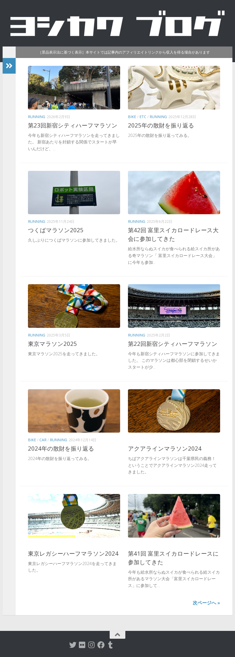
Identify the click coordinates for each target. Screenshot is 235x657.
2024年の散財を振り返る (61, 448)
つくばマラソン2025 (56, 230)
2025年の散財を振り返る (161, 125)
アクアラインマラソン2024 (165, 448)
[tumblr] (110, 645)
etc (142, 116)
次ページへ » (206, 603)
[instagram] (91, 645)
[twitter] (73, 645)
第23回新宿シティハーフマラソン (73, 125)
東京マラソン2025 (52, 343)
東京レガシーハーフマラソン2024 (73, 553)
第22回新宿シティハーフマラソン (173, 343)
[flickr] (82, 645)
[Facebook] (101, 645)
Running (36, 116)
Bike (132, 116)
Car (42, 439)
